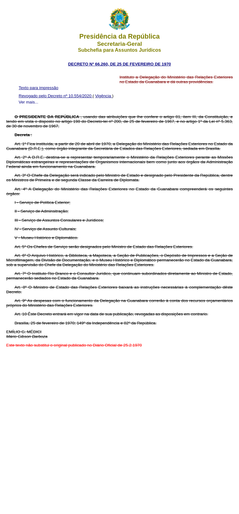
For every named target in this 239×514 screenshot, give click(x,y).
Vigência (103, 96)
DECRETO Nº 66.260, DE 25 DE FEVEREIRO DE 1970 (119, 64)
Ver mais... (28, 102)
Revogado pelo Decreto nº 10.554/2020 (56, 96)
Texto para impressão (38, 87)
